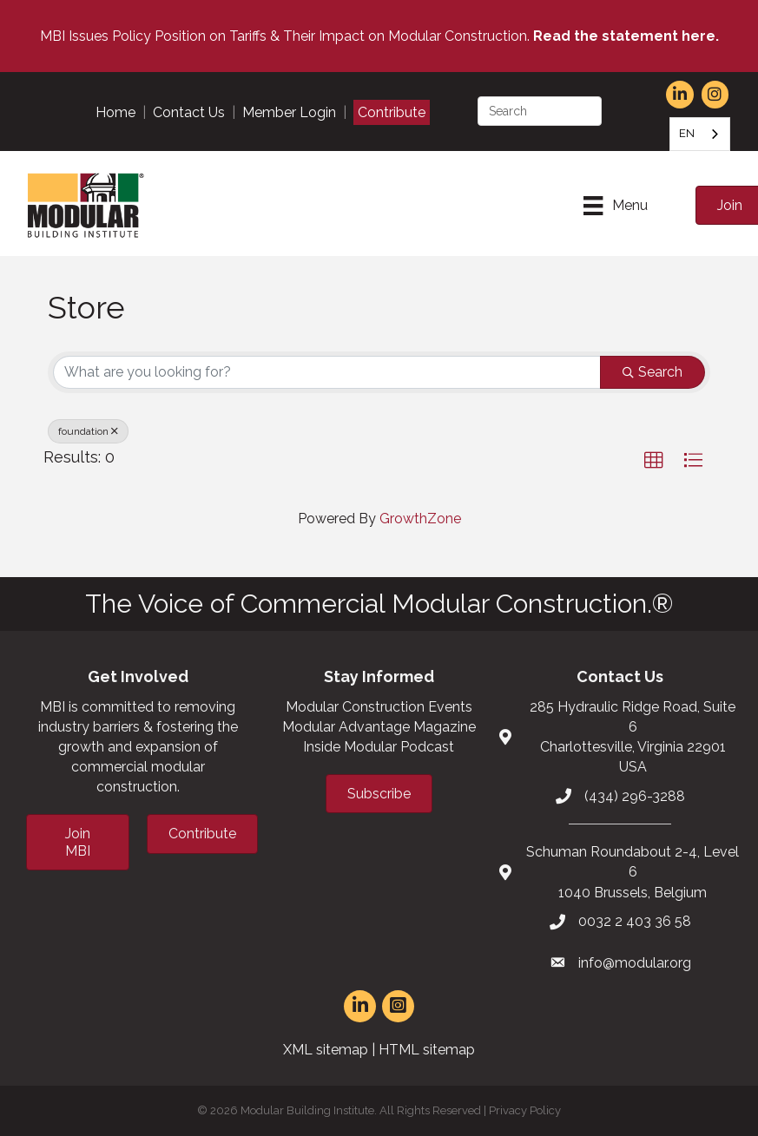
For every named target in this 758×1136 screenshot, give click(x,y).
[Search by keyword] (327, 372)
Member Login (289, 112)
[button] (653, 460)
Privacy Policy (525, 1110)
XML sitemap (325, 1049)
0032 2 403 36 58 (634, 921)
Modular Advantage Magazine (379, 727)
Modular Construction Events (379, 707)
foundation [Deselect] (88, 431)
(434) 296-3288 (634, 796)
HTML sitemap (427, 1049)
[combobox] (699, 134)
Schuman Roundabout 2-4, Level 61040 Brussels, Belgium (632, 872)
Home (115, 112)
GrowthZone (420, 518)
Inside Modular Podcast (378, 747)
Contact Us (189, 112)
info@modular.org (634, 963)
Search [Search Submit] (652, 372)
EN (687, 133)
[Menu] (615, 205)
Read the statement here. (626, 36)
